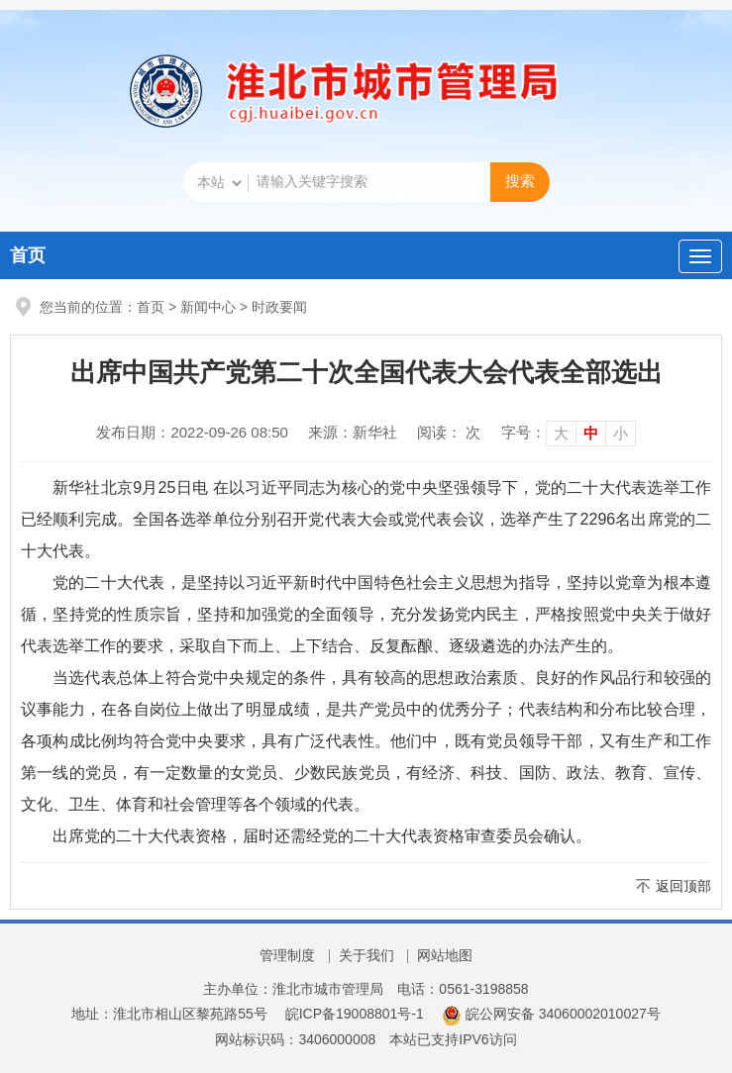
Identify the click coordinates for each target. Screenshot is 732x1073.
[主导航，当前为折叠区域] (700, 256)
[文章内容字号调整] (568, 432)
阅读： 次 (448, 432)
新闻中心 (208, 307)
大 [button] (561, 433)
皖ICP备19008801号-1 (354, 1014)
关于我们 (366, 955)
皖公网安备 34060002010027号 (551, 1014)
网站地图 (444, 955)
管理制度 (287, 955)
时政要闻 (279, 307)
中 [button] (590, 433)
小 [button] (620, 433)
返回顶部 (683, 886)
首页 (28, 255)
